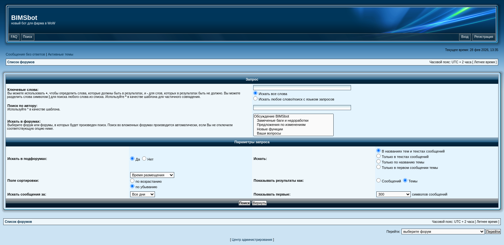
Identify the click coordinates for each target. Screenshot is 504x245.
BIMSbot (24, 17)
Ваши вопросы (293, 133)
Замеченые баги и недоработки (293, 120)
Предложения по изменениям (293, 125)
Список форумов (21, 62)
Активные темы (60, 54)
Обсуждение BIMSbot (293, 116)
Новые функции (293, 129)
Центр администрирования (252, 239)
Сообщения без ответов (25, 54)
